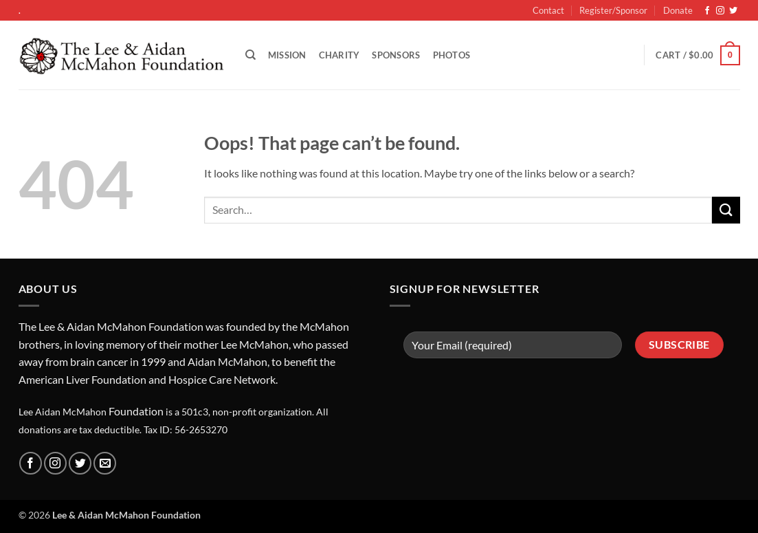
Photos (452, 55)
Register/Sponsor (613, 10)
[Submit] (725, 210)
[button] (697, 55)
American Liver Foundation (82, 379)
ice (201, 379)
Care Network (242, 379)
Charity (339, 55)
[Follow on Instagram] (720, 11)
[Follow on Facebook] (707, 11)
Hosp (181, 379)
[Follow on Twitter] (733, 11)
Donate (678, 10)
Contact (548, 10)
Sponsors (396, 55)
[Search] (250, 55)
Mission (287, 55)
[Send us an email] (104, 463)
